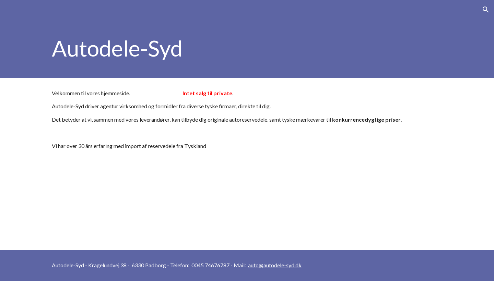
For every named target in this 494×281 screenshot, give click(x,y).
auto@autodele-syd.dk (275, 265)
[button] (486, 9)
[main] (247, 48)
